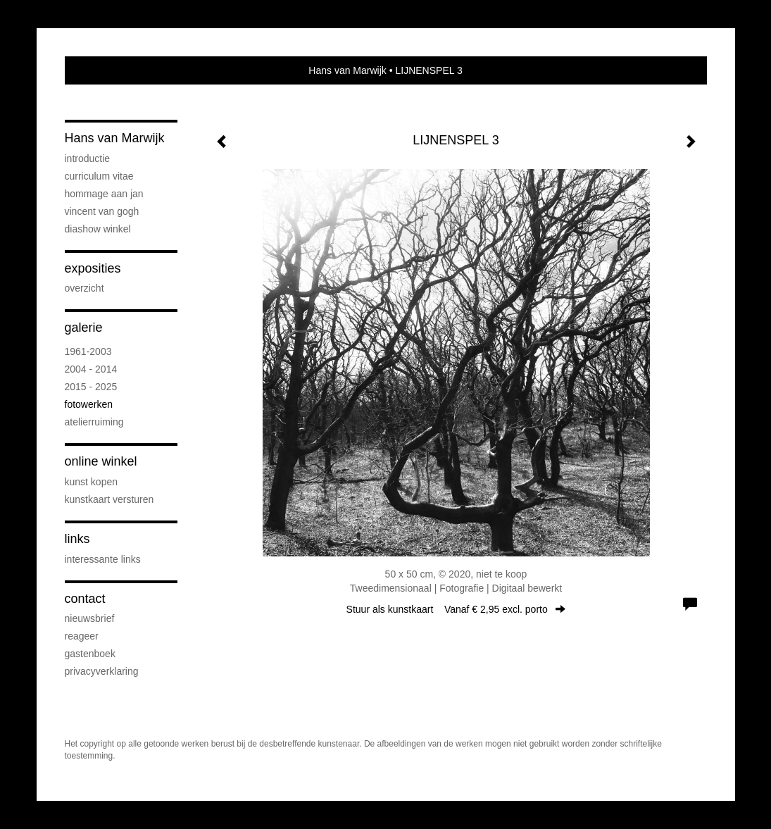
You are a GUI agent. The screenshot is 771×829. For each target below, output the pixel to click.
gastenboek (90, 653)
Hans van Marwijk (347, 70)
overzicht (84, 288)
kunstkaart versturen (109, 499)
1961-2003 (88, 351)
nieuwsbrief (90, 618)
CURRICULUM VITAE (99, 176)
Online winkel (101, 461)
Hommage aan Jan (104, 193)
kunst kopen (91, 481)
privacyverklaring (102, 671)
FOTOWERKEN (89, 404)
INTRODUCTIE (88, 158)
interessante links (103, 559)
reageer (82, 636)
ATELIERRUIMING (94, 422)
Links (77, 539)
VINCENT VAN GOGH (102, 211)
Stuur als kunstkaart (456, 609)
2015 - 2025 (91, 386)
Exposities (93, 268)
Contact (85, 599)
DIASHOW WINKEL (98, 229)
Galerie (84, 327)
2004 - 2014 (91, 369)
